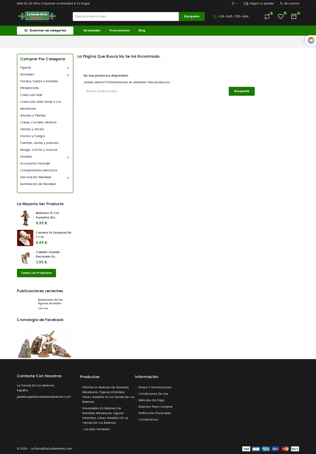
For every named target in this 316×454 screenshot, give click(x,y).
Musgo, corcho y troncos (38, 150)
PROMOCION (29, 88)
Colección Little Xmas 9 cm (40, 102)
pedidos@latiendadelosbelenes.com (44, 397)
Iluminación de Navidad (37, 184)
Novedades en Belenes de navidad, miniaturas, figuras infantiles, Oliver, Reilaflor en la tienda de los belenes (105, 415)
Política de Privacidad (155, 413)
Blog (142, 30)
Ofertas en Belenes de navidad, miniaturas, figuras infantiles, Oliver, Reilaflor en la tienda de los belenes (108, 394)
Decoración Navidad (35, 177)
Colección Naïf (31, 95)
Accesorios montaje (35, 163)
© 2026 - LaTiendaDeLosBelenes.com (44, 448)
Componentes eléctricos (38, 170)
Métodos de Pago (152, 400)
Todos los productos (36, 273)
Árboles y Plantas (33, 115)
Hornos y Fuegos (32, 136)
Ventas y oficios (32, 129)
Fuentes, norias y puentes (39, 143)
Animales (27, 74)
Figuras (25, 67)
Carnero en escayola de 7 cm (53, 235)
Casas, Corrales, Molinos (38, 122)
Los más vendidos (97, 429)
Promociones (119, 30)
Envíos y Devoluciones (155, 387)
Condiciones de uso (153, 394)
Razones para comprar (156, 406)
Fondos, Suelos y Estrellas (39, 81)
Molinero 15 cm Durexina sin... (47, 215)
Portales (26, 156)
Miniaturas (28, 108)
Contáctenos (148, 419)
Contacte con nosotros (39, 376)
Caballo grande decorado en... (48, 254)
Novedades (92, 30)
